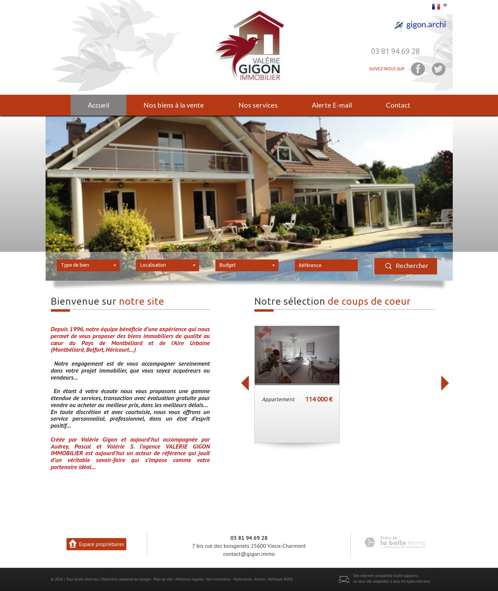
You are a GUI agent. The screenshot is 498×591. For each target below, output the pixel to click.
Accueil (98, 105)
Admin (260, 579)
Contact (398, 105)
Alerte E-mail (332, 105)
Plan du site (163, 579)
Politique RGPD (280, 579)
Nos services (258, 105)
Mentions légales (189, 579)
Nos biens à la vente (173, 105)
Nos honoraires (218, 579)
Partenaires (243, 579)
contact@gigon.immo (249, 553)
